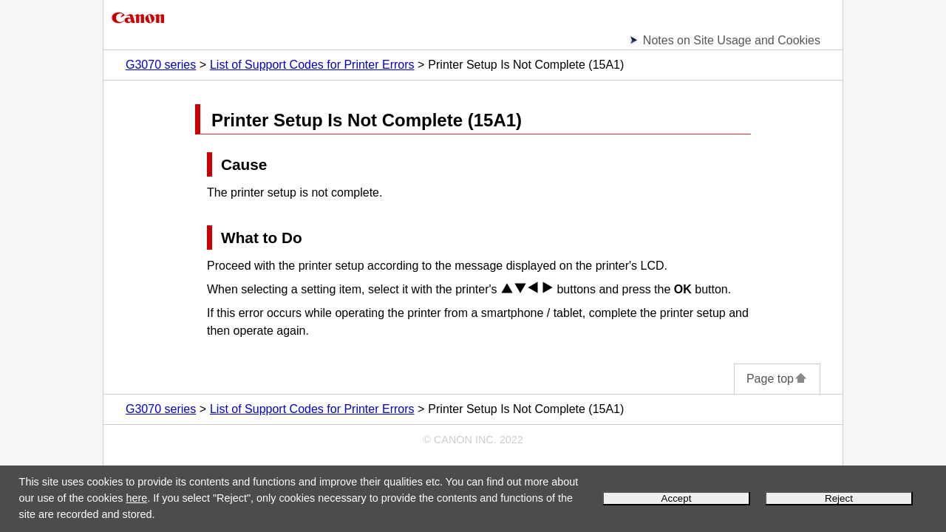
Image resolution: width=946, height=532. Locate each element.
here (136, 498)
